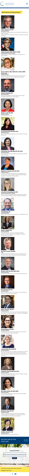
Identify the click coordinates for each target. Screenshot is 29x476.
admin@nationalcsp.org (6, 470)
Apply (26, 440)
